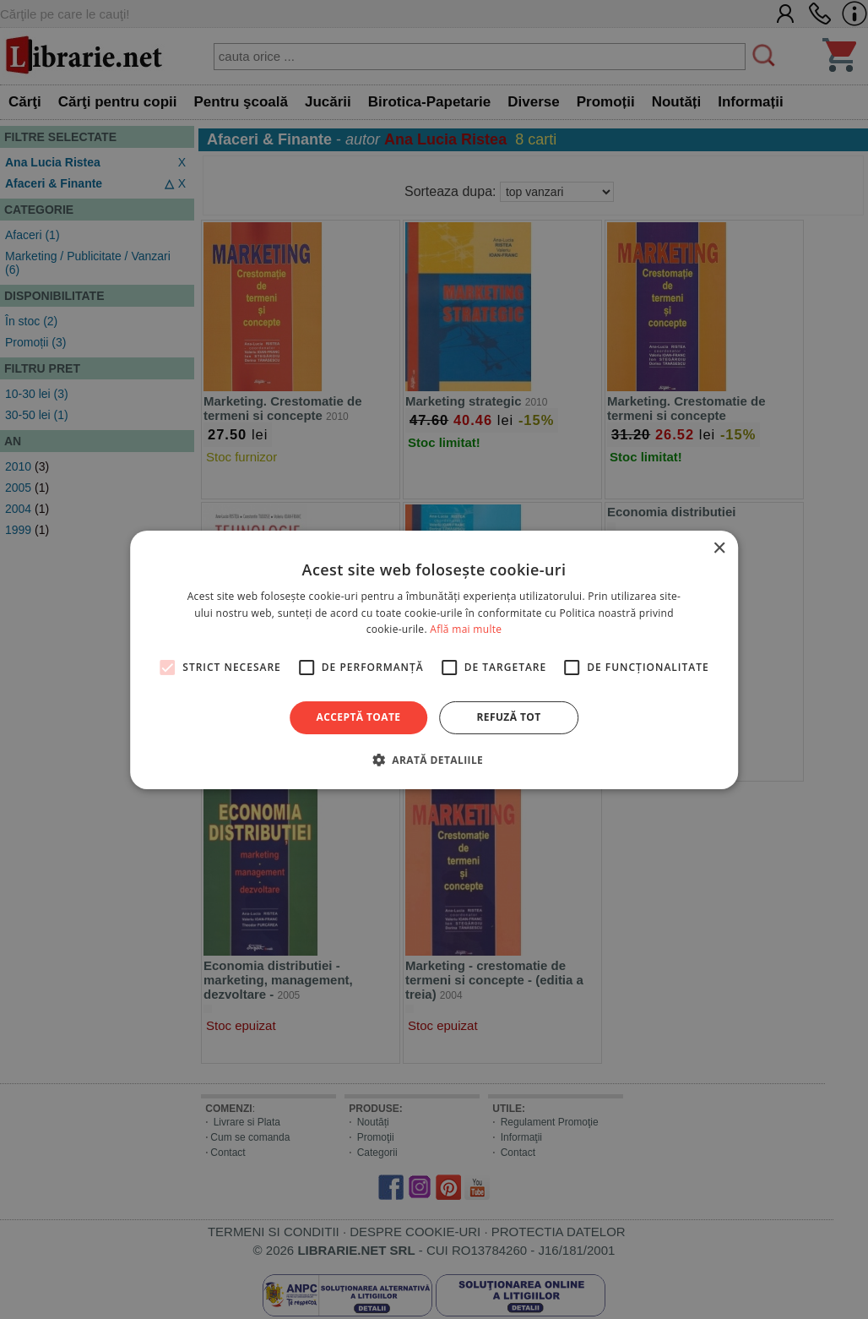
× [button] (719, 548)
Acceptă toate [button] (359, 717)
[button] (434, 759)
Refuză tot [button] (508, 717)
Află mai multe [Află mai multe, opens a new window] (466, 629)
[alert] (434, 659)
